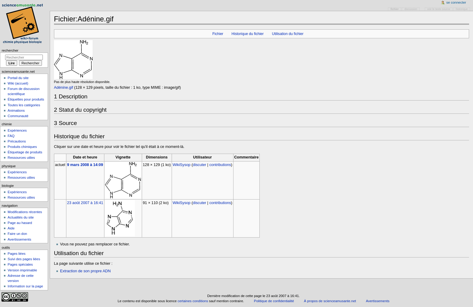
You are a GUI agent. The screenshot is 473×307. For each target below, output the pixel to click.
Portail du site (18, 78)
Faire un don (17, 233)
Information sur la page (25, 286)
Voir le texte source (438, 9)
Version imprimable (22, 270)
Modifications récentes (25, 212)
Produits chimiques (22, 147)
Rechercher (10, 50)
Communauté (18, 116)
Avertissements (19, 239)
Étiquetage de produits (25, 152)
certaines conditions (193, 301)
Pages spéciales (20, 264)
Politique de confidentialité (274, 301)
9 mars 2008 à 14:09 (85, 165)
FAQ (11, 136)
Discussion (411, 9)
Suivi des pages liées (24, 259)
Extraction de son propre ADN (85, 271)
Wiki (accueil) (18, 83)
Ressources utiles (21, 157)
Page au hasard (20, 223)
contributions (220, 165)
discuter (199, 165)
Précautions (17, 141)
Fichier (217, 34)
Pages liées (16, 253)
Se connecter (456, 2)
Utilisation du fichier (287, 34)
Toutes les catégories (24, 105)
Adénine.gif (63, 87)
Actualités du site (21, 217)
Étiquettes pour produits (26, 99)
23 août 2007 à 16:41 (85, 203)
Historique (462, 9)
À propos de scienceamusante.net (330, 301)
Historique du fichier (248, 34)
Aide (11, 228)
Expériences (17, 130)
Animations (16, 110)
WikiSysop (181, 165)
